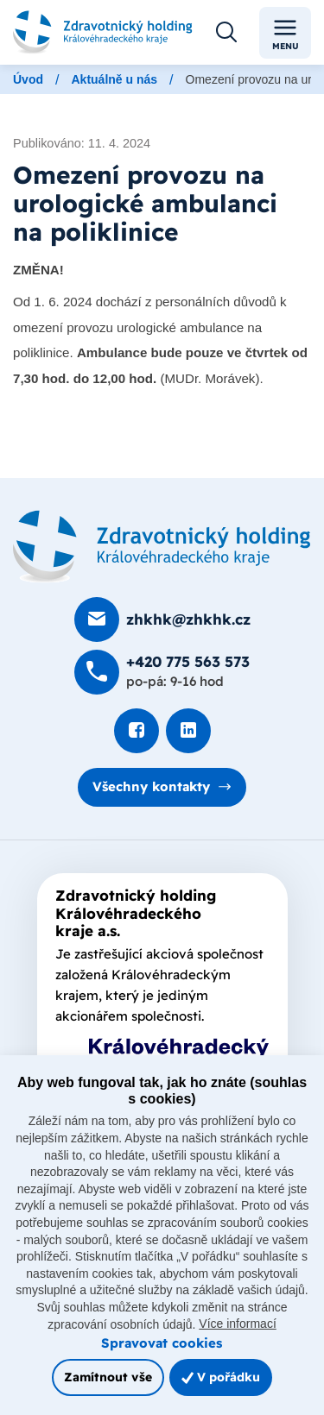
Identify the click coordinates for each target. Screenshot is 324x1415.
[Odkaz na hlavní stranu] (103, 32)
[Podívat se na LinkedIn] (188, 730)
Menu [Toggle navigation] (285, 33)
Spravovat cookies (161, 1343)
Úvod (28, 79)
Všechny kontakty (151, 786)
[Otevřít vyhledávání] (226, 33)
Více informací (237, 1323)
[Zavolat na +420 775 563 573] (162, 672)
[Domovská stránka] (162, 546)
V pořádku (220, 1376)
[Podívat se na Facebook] (136, 730)
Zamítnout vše (108, 1376)
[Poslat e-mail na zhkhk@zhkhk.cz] (162, 619)
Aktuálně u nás (114, 79)
